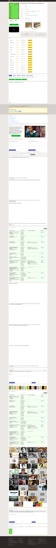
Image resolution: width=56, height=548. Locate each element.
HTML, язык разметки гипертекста (32, 539)
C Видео (43, 0)
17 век (20, 0)
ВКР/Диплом (32, 15)
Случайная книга (35, 0)
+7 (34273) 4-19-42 (43, 260)
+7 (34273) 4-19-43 (43, 261)
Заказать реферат (11, 79)
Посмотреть (30, 40)
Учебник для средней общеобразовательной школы (31, 541)
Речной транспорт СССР (21, 542)
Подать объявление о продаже (32, 141)
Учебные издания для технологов (12, 540)
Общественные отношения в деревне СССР (32, 538)
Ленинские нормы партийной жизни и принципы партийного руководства (13, 541)
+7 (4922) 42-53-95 (43, 272)
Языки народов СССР (20, 540)
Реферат (26, 15)
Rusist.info (11, 0)
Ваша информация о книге (13, 514)
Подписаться (32, 154)
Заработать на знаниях (29, 75)
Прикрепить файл (12, 382)
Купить (14, 24)
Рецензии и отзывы (12, 118)
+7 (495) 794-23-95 (43, 241)
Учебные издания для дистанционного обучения (42, 542)
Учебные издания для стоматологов (42, 540)
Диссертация (36, 15)
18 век (23, 0)
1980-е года (20, 525)
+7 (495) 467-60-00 (43, 400)
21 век (31, 0)
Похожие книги (12, 119)
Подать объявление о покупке (13, 141)
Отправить (33, 382)
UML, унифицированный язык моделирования (12, 538)
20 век (28, 0)
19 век (25, 0)
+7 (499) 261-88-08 (43, 411)
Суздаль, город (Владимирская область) (32, 544)
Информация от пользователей (14, 121)
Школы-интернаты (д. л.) (21, 541)
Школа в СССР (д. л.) (11, 539)
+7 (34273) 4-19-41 (43, 425)
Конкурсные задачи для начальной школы (13, 543)
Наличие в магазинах (13, 120)
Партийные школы (30, 540)
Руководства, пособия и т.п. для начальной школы (12, 545)
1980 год (11, 525)
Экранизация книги (14, 30)
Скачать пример (24, 79)
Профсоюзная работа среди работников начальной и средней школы (33, 543)
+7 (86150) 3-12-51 (43, 417)
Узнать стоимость (18, 79)
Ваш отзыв (10, 373)
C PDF (39, 0)
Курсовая (29, 15)
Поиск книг (16, 0)
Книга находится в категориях (14, 122)
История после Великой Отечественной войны (42, 543)
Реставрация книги (27, 21)
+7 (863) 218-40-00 (43, 277)
